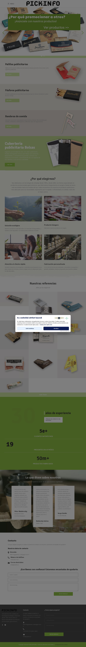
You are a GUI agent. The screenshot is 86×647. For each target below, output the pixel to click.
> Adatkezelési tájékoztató (45, 324)
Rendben (56, 328)
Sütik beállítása (30, 328)
